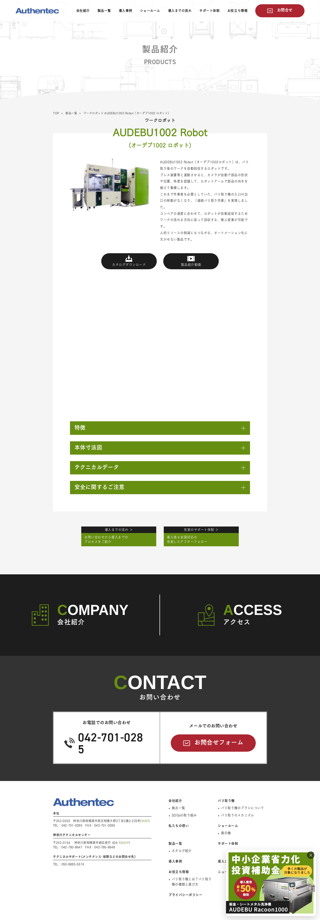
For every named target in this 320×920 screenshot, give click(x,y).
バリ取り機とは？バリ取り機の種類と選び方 (192, 881)
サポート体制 (209, 10)
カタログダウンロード (129, 264)
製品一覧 (104, 10)
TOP (56, 113)
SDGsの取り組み (184, 815)
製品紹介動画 (191, 264)
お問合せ (284, 10)
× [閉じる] (310, 855)
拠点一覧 (178, 808)
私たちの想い (178, 825)
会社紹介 (83, 10)
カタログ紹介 (182, 850)
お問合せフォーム (218, 742)
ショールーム (150, 10)
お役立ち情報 (237, 10)
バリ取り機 (226, 800)
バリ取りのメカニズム (237, 815)
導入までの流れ (180, 10)
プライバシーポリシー (185, 894)
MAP (145, 820)
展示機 (226, 833)
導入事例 (125, 10)
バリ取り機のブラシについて (242, 808)
